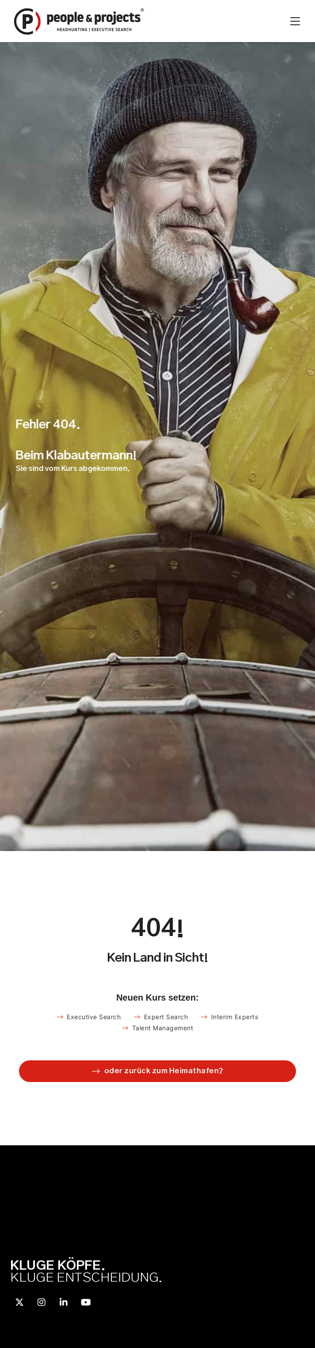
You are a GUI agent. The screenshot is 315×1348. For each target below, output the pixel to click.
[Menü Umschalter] (295, 21)
